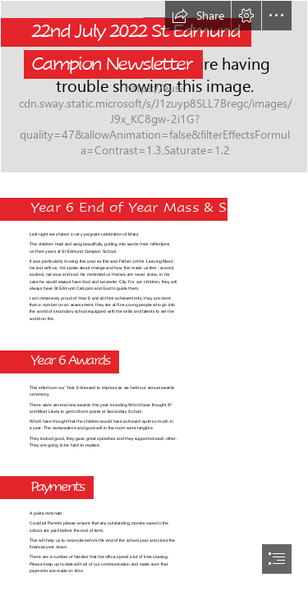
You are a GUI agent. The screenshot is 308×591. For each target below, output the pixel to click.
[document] (154, 295)
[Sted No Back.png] (154, 86)
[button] (198, 15)
